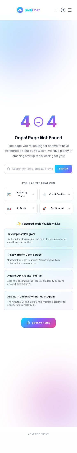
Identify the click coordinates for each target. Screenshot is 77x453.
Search (63, 168)
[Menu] (70, 10)
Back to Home (39, 322)
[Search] (56, 10)
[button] (63, 10)
